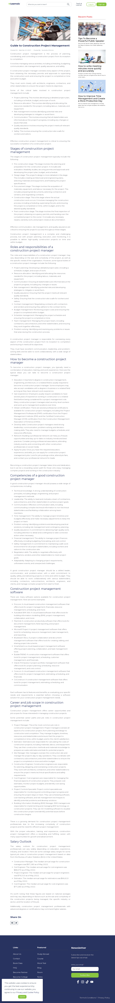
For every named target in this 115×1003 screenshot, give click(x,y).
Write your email (77, 965)
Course (40, 959)
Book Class (17, 963)
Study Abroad (43, 954)
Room (40, 972)
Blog (39, 968)
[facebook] (12, 923)
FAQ (15, 968)
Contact (16, 959)
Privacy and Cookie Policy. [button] (27, 992)
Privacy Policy (104, 998)
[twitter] (16, 923)
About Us (17, 954)
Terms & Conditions (88, 998)
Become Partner (20, 972)
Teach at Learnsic (79, 4)
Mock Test (41, 963)
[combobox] (46, 4)
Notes (39, 977)
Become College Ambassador (20, 978)
